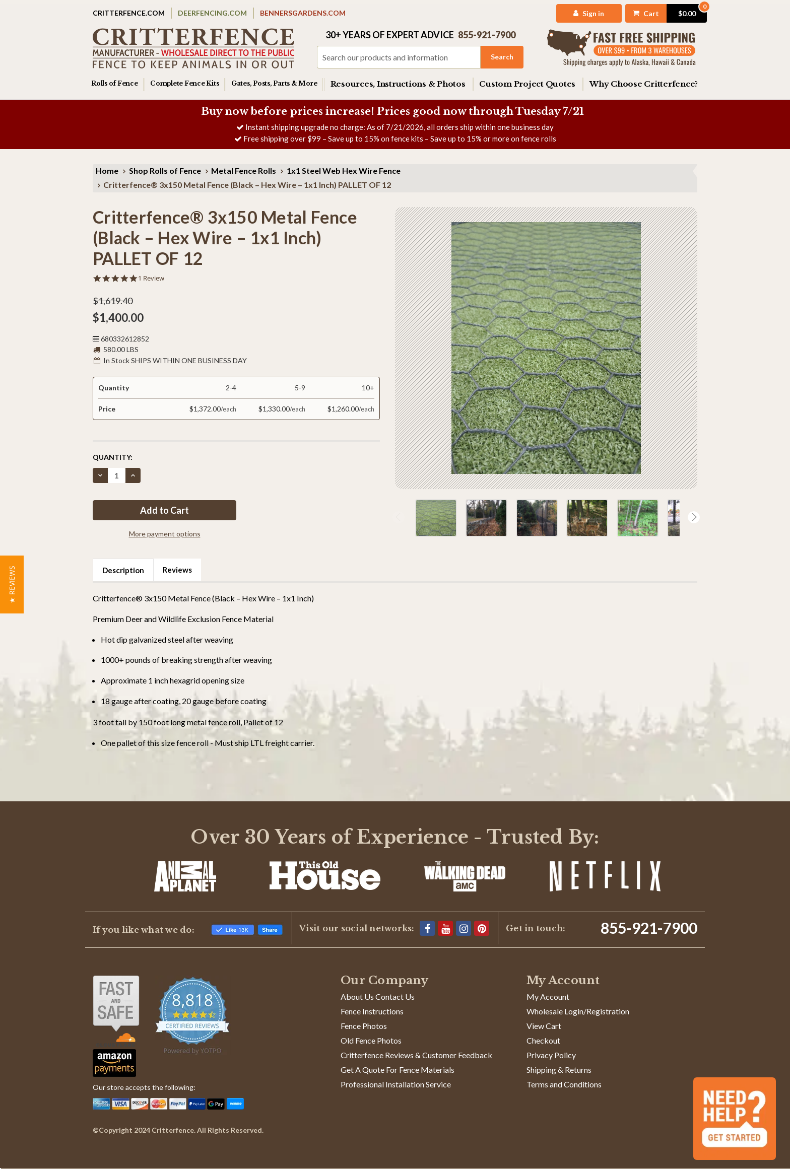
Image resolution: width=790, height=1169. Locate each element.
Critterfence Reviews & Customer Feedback (416, 1055)
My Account (547, 996)
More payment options (165, 533)
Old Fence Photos (371, 1040)
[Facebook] (427, 928)
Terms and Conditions (564, 1084)
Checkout (543, 1040)
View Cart (543, 1025)
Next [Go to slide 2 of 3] (694, 517)
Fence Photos (364, 1025)
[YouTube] (445, 928)
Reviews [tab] (177, 569)
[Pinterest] (481, 928)
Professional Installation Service (396, 1084)
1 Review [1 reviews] (151, 278)
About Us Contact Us (378, 996)
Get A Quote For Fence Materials (397, 1069)
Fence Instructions (372, 1011)
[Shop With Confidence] (116, 1011)
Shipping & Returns (558, 1069)
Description (123, 570)
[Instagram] (463, 928)
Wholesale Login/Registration (577, 1011)
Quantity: (113, 457)
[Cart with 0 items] (654, 13)
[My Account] (575, 13)
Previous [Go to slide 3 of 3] (398, 517)
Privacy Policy (551, 1055)
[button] (12, 584)
